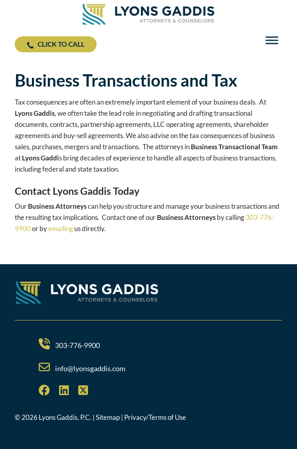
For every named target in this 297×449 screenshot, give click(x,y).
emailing (60, 228)
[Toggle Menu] (271, 40)
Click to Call (56, 44)
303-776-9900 (77, 345)
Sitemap (108, 417)
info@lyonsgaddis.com (90, 368)
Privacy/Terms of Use (155, 417)
